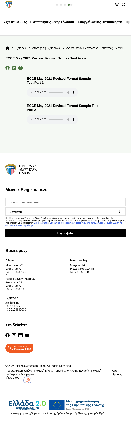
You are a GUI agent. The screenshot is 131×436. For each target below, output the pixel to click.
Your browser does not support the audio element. (52, 92)
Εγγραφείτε (65, 233)
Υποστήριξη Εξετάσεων (46, 48)
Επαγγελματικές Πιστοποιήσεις (100, 22)
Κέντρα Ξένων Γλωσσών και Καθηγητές (89, 48)
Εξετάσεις (20, 48)
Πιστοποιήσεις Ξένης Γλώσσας (52, 22)
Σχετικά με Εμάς (15, 22)
